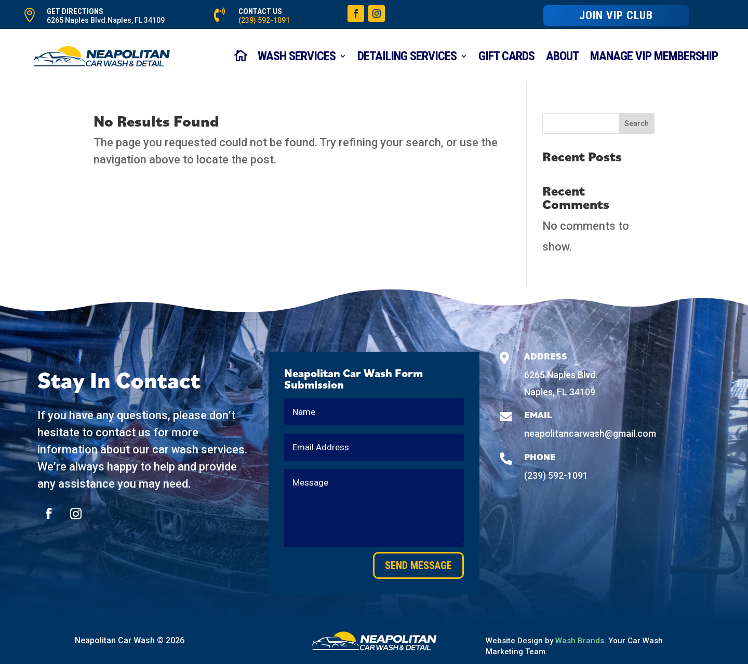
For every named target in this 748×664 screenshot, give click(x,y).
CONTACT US (260, 11)
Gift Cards (506, 56)
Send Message (418, 565)
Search (636, 123)
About (562, 56)
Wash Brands (579, 640)
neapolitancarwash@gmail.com (590, 433)
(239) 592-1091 (264, 20)
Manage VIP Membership (654, 56)
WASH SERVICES (297, 56)
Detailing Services (407, 56)
